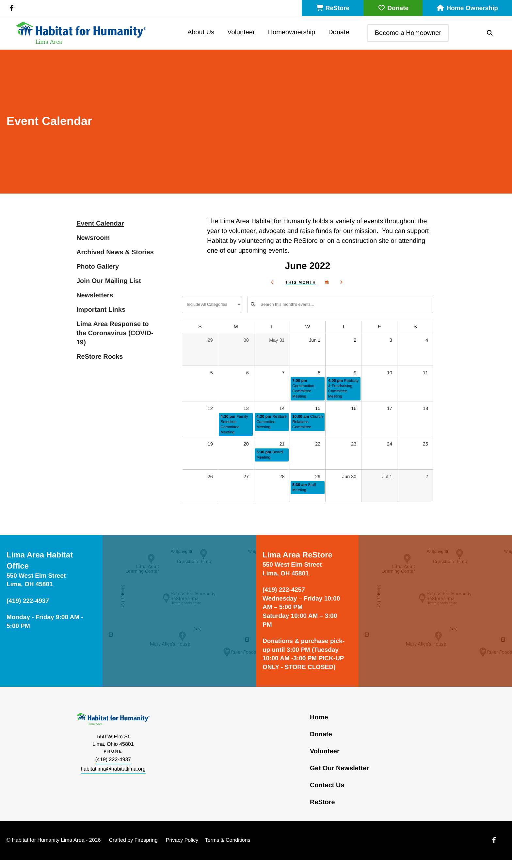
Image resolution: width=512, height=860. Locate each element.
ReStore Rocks (99, 356)
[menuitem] (200, 32)
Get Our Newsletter (339, 768)
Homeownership (291, 32)
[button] (489, 32)
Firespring (146, 840)
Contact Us (327, 785)
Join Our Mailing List (108, 281)
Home (319, 717)
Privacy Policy (182, 840)
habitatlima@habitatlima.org (113, 769)
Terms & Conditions (227, 840)
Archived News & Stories (115, 252)
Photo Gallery (97, 266)
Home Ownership (467, 8)
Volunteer (241, 32)
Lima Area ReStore (297, 555)
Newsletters (94, 295)
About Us (200, 32)
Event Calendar (100, 223)
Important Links (100, 309)
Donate (392, 8)
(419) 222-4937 (113, 759)
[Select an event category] (212, 304)
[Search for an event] (340, 304)
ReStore (333, 8)
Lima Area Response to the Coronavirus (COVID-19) (114, 333)
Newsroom (93, 238)
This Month (300, 282)
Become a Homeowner (408, 33)
